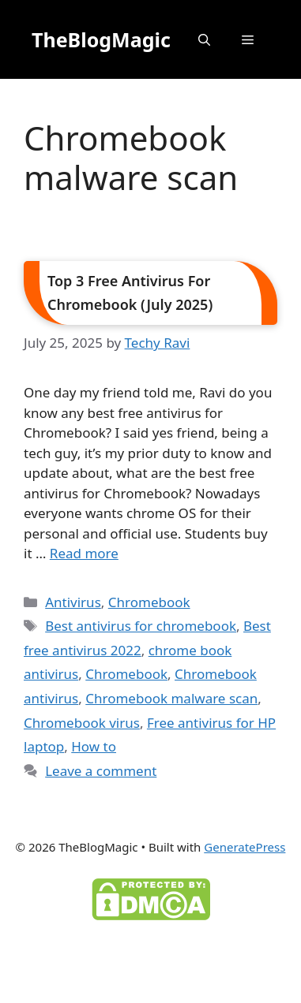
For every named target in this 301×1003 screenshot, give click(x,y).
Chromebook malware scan (171, 698)
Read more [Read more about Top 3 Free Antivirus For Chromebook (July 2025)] (84, 553)
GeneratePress (244, 847)
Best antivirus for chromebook (140, 626)
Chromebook (149, 602)
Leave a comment (100, 771)
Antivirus (73, 602)
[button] (204, 39)
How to (93, 746)
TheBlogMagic (101, 39)
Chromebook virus (82, 723)
